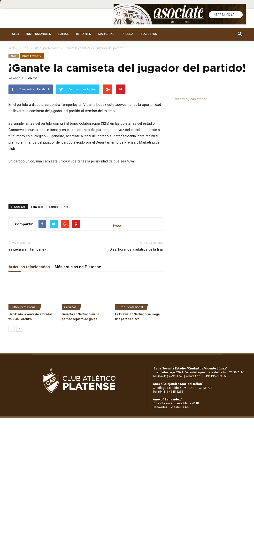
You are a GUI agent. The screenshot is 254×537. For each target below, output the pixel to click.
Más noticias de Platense (78, 266)
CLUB (15, 34)
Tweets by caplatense (190, 99)
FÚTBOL (63, 34)
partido (53, 206)
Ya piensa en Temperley (27, 249)
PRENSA (127, 34)
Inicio (12, 48)
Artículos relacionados (29, 266)
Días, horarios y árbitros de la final (136, 249)
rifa (66, 206)
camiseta (37, 206)
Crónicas (70, 307)
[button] (240, 34)
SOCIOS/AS (149, 34)
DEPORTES (83, 34)
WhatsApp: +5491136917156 (205, 376)
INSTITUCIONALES (38, 34)
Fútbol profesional (46, 48)
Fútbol (24, 48)
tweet (117, 225)
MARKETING (106, 34)
